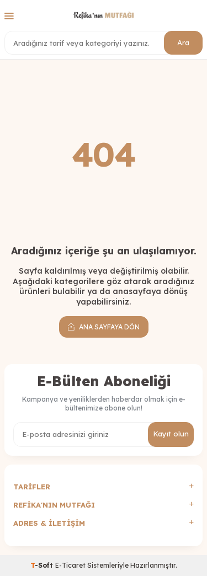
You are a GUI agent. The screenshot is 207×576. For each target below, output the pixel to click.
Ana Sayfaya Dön (104, 327)
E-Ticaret (70, 565)
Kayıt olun (171, 433)
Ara (183, 42)
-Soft (42, 565)
